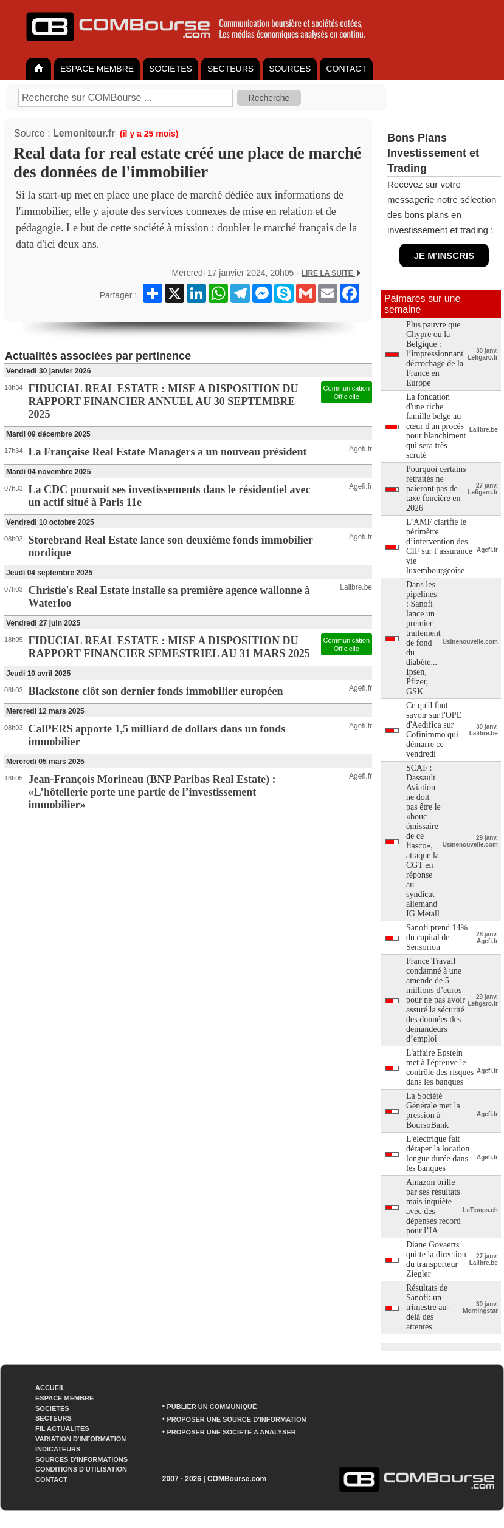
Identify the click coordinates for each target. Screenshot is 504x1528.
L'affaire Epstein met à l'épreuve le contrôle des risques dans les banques (440, 1067)
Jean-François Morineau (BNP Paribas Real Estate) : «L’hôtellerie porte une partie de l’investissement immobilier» (152, 792)
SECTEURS (230, 68)
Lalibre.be (356, 587)
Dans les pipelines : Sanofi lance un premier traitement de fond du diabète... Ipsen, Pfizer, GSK (423, 638)
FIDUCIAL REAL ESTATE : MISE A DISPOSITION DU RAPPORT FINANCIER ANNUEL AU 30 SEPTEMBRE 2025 (164, 401)
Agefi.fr (360, 449)
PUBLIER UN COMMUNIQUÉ (212, 1406)
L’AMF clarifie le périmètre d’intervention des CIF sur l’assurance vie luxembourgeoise (439, 546)
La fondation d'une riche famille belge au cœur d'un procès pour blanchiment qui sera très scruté (436, 426)
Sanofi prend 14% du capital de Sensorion (437, 937)
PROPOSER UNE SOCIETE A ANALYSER (231, 1432)
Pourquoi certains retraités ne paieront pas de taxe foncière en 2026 (436, 489)
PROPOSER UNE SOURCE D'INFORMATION (236, 1419)
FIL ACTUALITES (62, 1428)
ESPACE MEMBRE (97, 68)
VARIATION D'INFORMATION (80, 1438)
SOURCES (290, 68)
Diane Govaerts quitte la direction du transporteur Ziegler (436, 1259)
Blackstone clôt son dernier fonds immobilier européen (156, 691)
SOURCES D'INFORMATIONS (81, 1459)
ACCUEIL (50, 1387)
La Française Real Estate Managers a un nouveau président (168, 452)
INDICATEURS (57, 1449)
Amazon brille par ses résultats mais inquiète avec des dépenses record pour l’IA (433, 1206)
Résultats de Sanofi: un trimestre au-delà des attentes (427, 1307)
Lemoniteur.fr (84, 133)
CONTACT (346, 68)
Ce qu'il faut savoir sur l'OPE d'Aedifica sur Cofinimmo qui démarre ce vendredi (433, 730)
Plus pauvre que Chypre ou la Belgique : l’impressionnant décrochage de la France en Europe (434, 353)
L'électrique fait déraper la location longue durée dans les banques (437, 1153)
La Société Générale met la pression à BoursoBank (433, 1110)
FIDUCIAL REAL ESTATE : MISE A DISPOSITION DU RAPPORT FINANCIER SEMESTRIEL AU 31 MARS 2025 (169, 647)
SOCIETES (170, 68)
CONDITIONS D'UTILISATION (81, 1469)
